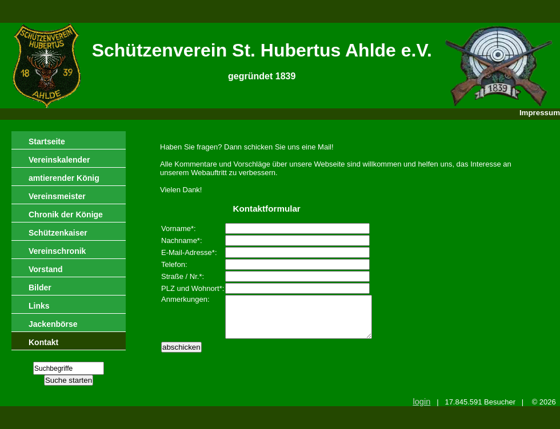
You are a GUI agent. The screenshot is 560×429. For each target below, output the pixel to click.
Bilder (40, 287)
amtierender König (64, 178)
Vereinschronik (57, 251)
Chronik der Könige (66, 214)
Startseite (47, 141)
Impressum (539, 112)
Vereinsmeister (57, 196)
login (421, 401)
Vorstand (46, 269)
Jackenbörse (53, 324)
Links (39, 305)
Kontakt (43, 342)
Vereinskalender (59, 159)
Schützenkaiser (58, 232)
